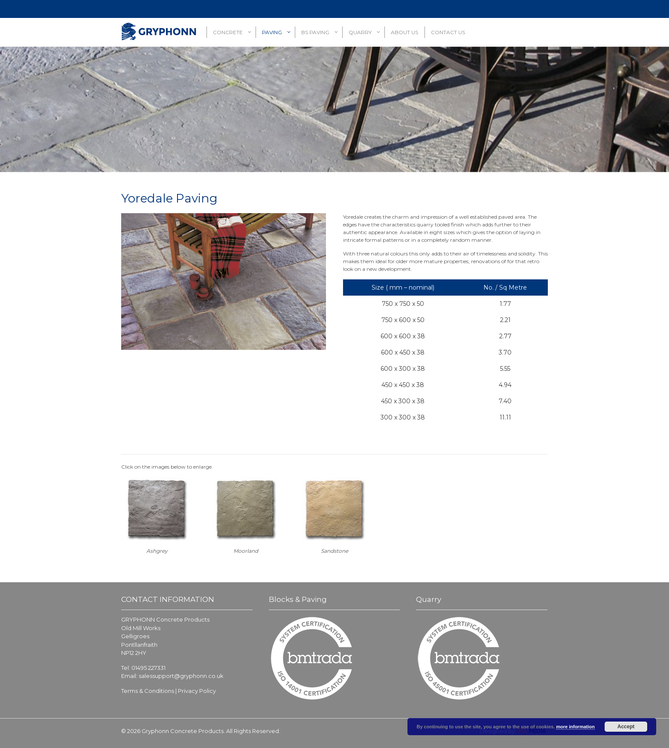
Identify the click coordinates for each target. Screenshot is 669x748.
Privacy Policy (197, 690)
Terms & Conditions (147, 690)
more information (575, 726)
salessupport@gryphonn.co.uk (181, 675)
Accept (625, 727)
